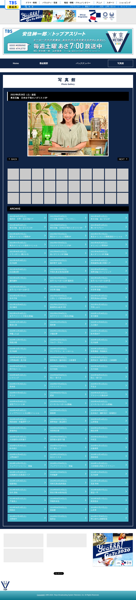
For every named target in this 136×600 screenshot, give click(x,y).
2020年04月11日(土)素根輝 (58, 411)
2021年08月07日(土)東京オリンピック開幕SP (20, 235)
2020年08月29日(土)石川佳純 (58, 367)
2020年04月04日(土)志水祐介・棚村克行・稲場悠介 (104, 411)
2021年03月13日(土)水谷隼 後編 (58, 288)
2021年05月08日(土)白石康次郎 (18, 270)
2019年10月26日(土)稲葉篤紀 (18, 482)
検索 (32, 7)
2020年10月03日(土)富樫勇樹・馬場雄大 (99, 350)
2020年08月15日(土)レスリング (18, 376)
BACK (13, 159)
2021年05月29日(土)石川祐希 (18, 261)
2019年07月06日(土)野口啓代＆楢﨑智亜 (99, 517)
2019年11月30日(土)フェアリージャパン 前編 (61, 464)
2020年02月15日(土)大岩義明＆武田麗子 (18, 438)
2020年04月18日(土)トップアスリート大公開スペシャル (24, 411)
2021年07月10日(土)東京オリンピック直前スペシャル (23, 244)
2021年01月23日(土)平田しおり (99, 306)
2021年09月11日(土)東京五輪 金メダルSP (100, 217)
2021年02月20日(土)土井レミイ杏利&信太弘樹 (61, 297)
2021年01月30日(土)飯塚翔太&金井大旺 (58, 306)
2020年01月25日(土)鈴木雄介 (18, 447)
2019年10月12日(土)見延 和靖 (99, 482)
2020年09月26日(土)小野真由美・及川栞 (18, 358)
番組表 (13, 7)
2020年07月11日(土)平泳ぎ (99, 385)
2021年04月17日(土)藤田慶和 (18, 279)
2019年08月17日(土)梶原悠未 (99, 500)
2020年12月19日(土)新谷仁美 (18, 323)
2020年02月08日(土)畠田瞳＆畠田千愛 (58, 438)
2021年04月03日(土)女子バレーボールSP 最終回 (61, 279)
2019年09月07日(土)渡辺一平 (99, 491)
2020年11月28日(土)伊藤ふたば (18, 332)
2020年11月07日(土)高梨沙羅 (18, 341)
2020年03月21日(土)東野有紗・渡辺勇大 (58, 420)
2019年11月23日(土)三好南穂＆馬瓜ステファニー (103, 464)
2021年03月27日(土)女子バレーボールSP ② (100, 279)
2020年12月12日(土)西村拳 (58, 323)
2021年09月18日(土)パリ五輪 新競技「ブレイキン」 (63, 217)
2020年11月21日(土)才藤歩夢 (58, 332)
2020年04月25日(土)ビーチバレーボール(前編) (101, 403)
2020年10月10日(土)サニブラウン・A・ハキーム (62, 350)
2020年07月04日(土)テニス (18, 394)
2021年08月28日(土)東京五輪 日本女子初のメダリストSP (66, 226)
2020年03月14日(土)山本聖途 (99, 420)
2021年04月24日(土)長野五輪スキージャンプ (101, 270)
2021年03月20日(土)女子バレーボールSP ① (19, 288)
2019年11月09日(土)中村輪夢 (58, 473)
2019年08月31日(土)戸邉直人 (18, 500)
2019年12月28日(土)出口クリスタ (58, 456)
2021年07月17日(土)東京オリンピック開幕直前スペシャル (106, 235)
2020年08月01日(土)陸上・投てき (99, 376)
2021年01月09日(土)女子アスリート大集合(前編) (62, 314)
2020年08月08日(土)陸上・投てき (58, 376)
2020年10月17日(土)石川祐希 (18, 350)
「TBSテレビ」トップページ (13, 2)
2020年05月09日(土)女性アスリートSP (18, 403)
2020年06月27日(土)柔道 (58, 394)
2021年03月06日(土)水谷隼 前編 (99, 288)
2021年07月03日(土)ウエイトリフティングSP (60, 244)
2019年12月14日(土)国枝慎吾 (99, 456)
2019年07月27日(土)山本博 (99, 508)
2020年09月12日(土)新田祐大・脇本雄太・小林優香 (104, 358)
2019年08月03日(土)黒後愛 (58, 508)
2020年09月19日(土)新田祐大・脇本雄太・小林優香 (63, 358)
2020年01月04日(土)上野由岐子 (18, 456)
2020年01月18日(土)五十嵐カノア (58, 447)
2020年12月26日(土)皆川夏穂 (99, 314)
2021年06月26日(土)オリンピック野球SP (99, 244)
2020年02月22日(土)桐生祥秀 (99, 429)
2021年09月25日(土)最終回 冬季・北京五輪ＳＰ (22, 217)
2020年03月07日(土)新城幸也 (18, 429)
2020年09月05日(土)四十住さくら (18, 367)
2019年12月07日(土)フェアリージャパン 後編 (21, 464)
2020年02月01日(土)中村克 (99, 438)
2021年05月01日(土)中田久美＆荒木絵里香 (59, 270)
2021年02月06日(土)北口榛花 (18, 306)
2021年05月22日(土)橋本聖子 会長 (58, 261)
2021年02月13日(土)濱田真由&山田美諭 (99, 297)
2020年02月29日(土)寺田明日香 (58, 429)
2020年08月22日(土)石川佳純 (99, 367)
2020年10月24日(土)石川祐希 (99, 341)
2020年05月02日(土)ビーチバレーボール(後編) (61, 403)
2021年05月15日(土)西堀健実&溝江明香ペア (100, 261)
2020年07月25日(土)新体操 (18, 385)
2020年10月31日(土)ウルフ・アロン (58, 341)
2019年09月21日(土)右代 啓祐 (18, 491)
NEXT (119, 159)
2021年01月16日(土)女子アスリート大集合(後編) (21, 314)
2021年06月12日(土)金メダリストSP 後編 (59, 253)
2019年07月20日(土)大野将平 (18, 517)
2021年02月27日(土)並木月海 (18, 297)
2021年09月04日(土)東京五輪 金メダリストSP (21, 226)
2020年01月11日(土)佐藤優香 (99, 447)
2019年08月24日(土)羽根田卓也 (58, 500)
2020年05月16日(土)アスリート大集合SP (99, 394)
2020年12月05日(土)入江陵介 (99, 323)
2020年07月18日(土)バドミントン (58, 385)
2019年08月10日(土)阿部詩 (18, 508)
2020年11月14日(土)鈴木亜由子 (99, 332)
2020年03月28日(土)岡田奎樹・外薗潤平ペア (20, 420)
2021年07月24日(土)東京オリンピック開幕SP (60, 235)
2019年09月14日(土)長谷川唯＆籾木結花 (58, 491)
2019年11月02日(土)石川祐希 (99, 473)
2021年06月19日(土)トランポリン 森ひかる (19, 253)
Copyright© (41, 595)
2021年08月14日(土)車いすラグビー (99, 226)
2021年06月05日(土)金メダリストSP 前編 (100, 253)
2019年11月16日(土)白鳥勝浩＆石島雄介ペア (20, 473)
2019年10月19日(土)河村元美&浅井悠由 (58, 482)
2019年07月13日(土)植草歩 (58, 517)
